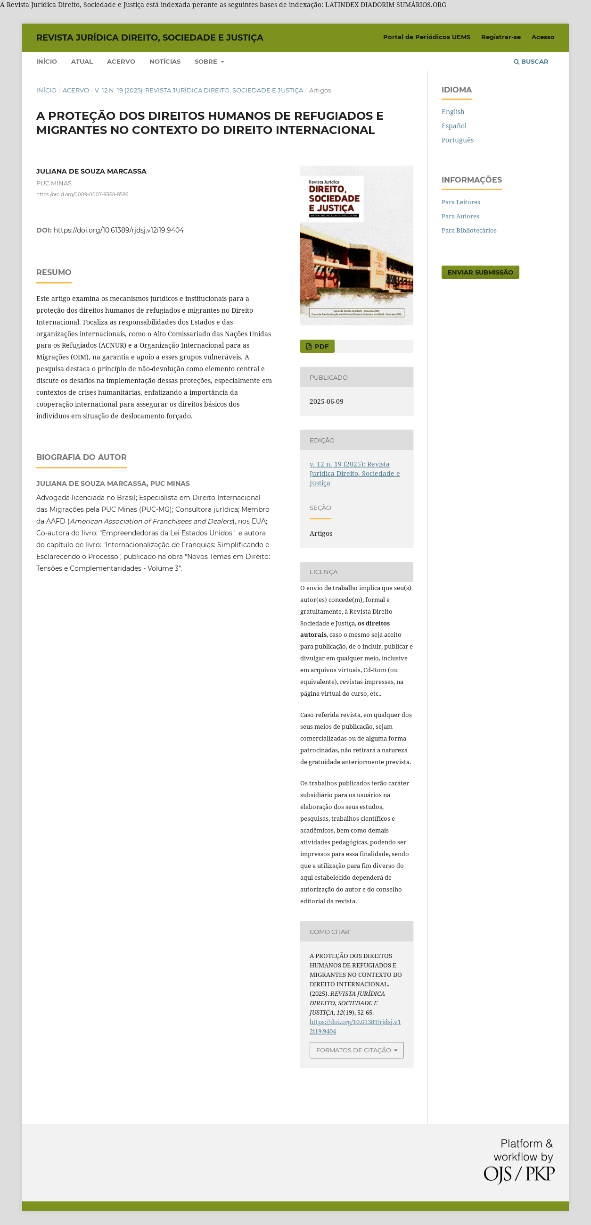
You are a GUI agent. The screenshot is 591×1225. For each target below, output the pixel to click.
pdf (320, 346)
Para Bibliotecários (469, 230)
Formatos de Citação (353, 1050)
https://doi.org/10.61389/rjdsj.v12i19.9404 (119, 230)
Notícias (165, 61)
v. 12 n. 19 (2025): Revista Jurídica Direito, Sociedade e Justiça (199, 90)
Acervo (121, 61)
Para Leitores (461, 202)
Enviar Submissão (480, 272)
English (453, 111)
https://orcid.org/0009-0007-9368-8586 (82, 195)
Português (458, 139)
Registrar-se (501, 37)
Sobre (207, 61)
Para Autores (460, 216)
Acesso (543, 37)
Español (454, 125)
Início (46, 61)
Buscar (531, 61)
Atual (82, 61)
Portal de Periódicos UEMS (426, 37)
